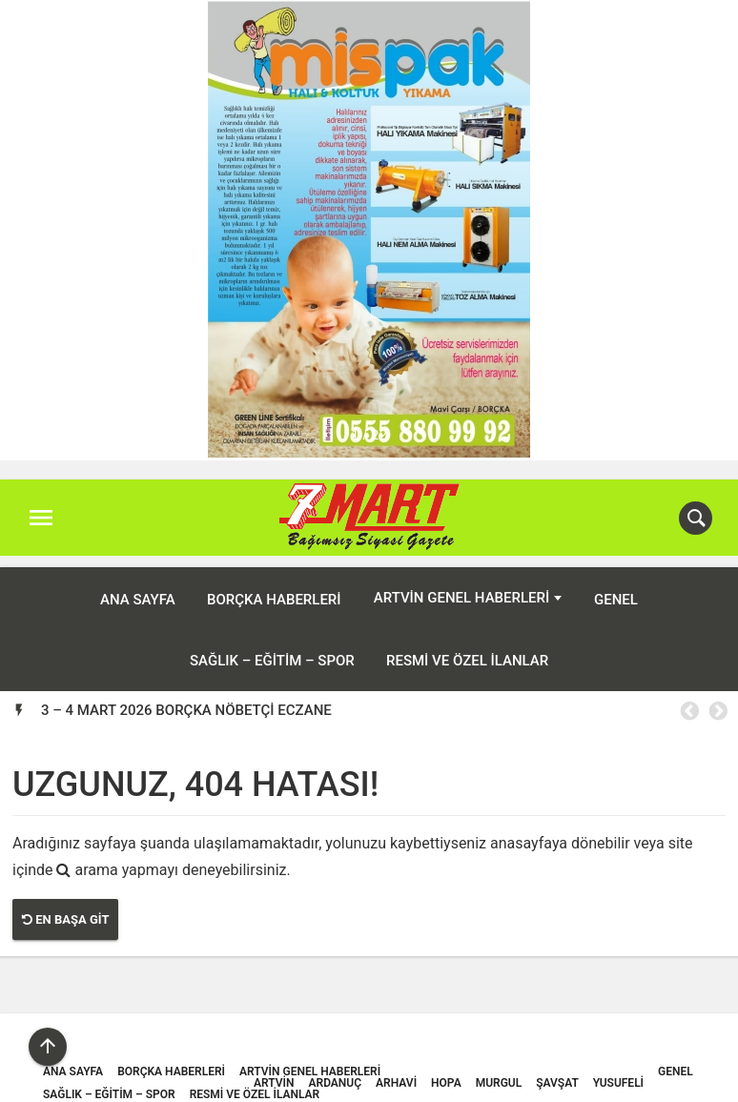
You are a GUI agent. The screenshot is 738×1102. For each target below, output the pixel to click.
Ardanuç (335, 1070)
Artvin (274, 1070)
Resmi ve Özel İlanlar (467, 648)
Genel (616, 587)
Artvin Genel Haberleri (461, 586)
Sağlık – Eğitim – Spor (272, 648)
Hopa (446, 1070)
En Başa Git (65, 908)
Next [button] (717, 698)
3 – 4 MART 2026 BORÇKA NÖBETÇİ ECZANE (186, 697)
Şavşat (557, 1070)
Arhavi (396, 1070)
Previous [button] (688, 698)
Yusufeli (618, 1070)
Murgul (499, 1070)
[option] (384, 698)
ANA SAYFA (137, 587)
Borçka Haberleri (274, 587)
